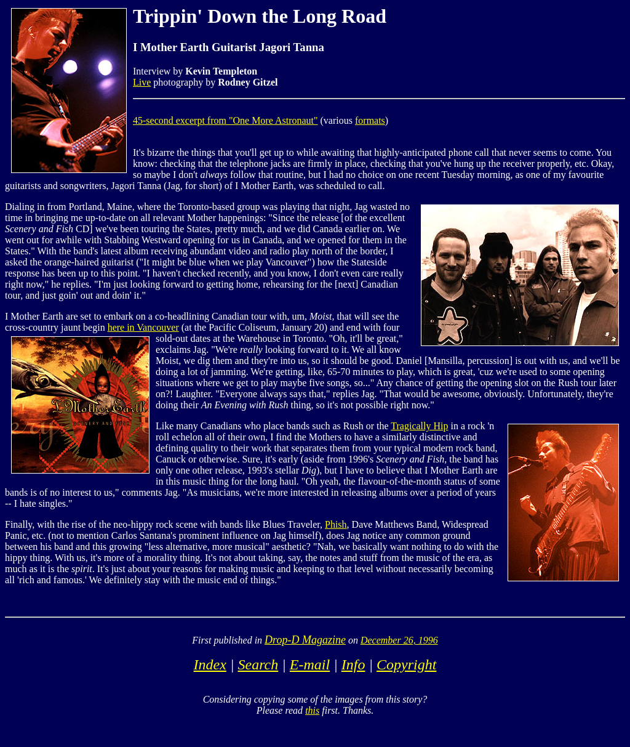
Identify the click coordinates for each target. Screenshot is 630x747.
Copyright (406, 664)
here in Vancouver (143, 327)
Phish (336, 524)
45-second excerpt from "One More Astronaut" (225, 120)
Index (210, 664)
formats (370, 120)
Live (142, 82)
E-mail (310, 664)
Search (257, 664)
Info (353, 664)
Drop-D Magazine (305, 640)
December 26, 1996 (399, 640)
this (312, 710)
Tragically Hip (419, 426)
